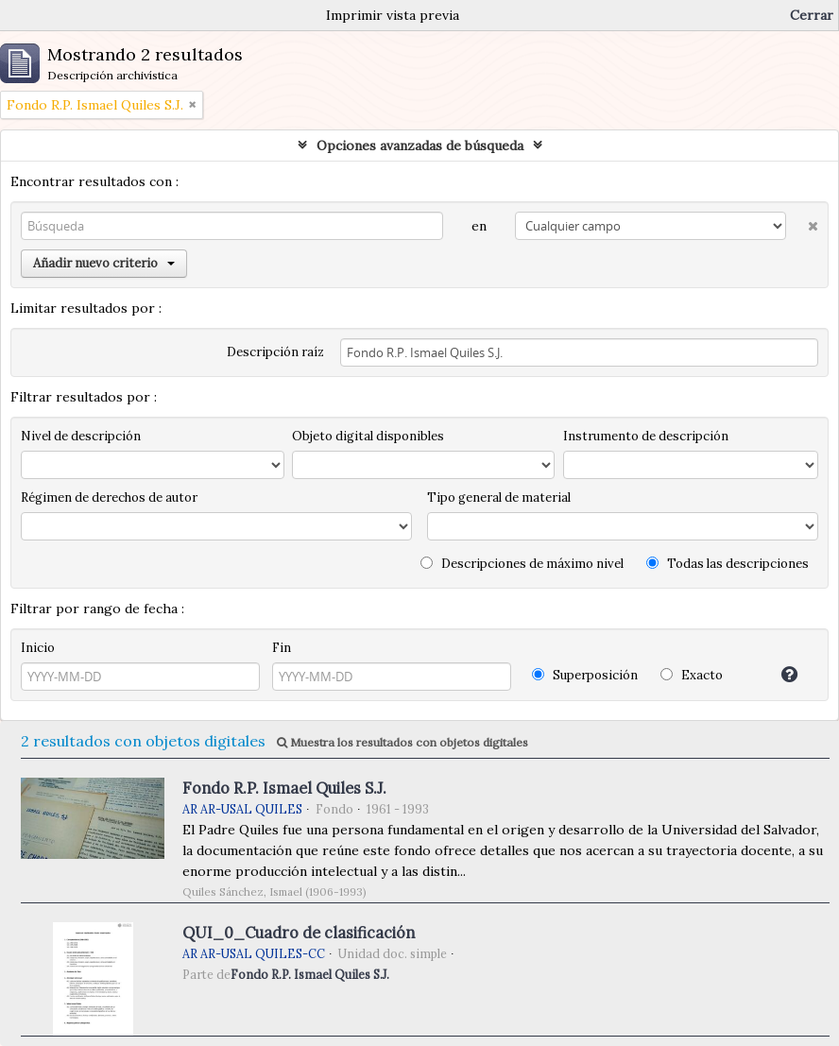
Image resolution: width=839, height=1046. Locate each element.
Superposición (585, 675)
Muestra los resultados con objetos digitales (402, 742)
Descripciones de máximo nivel (522, 564)
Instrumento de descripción (645, 436)
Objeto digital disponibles (368, 436)
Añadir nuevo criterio (104, 263)
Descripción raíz (275, 352)
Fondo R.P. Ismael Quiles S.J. (284, 788)
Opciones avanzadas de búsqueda (420, 145)
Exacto (691, 675)
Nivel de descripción (81, 436)
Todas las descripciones (727, 564)
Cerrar (811, 15)
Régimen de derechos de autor (109, 497)
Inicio (38, 648)
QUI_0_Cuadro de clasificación (298, 932)
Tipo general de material (499, 497)
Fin (281, 648)
